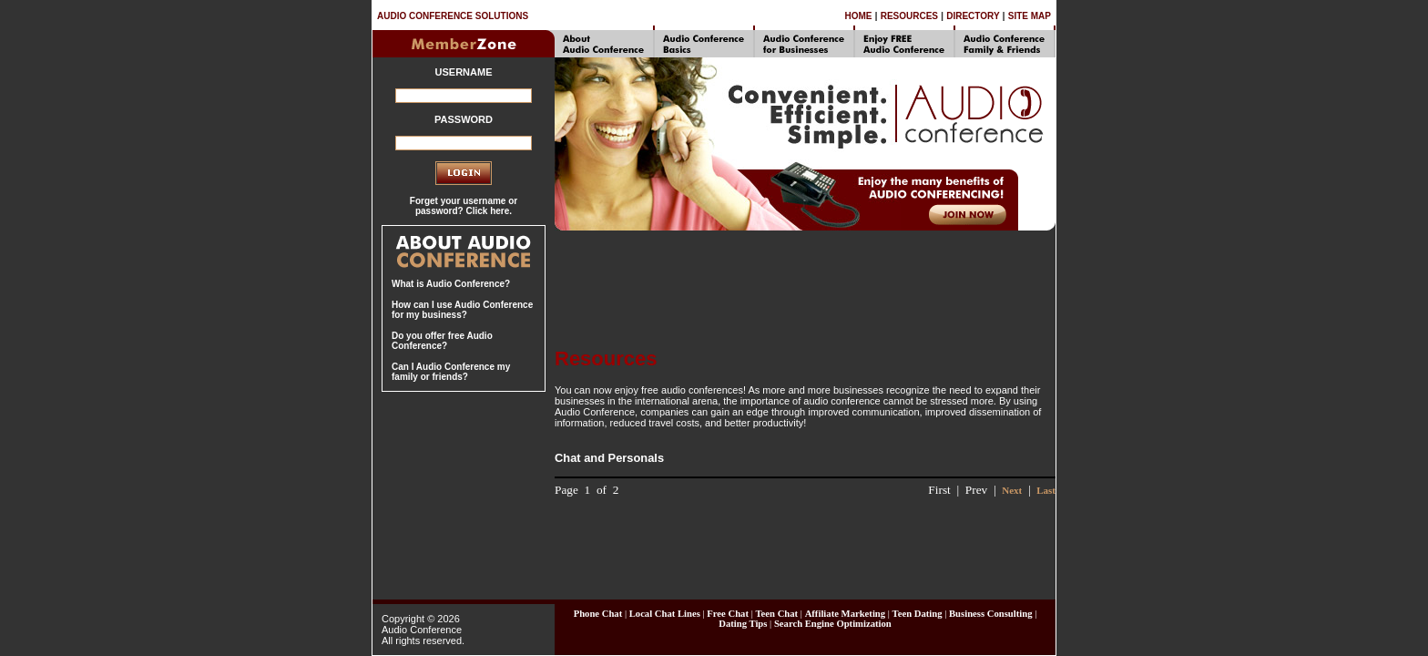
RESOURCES (909, 16)
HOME (858, 16)
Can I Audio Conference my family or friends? (451, 372)
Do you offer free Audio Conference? (442, 341)
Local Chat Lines (664, 614)
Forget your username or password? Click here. (463, 206)
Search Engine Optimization (833, 624)
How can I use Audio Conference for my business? (462, 310)
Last (1046, 490)
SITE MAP (1029, 16)
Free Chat (728, 614)
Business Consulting (991, 614)
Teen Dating (917, 614)
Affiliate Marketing (845, 614)
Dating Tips (743, 624)
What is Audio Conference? (451, 284)
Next (1012, 490)
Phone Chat (598, 614)
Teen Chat (776, 614)
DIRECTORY (972, 16)
